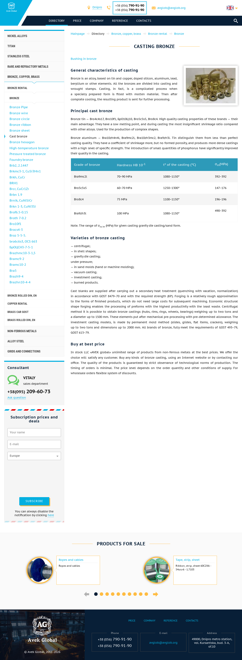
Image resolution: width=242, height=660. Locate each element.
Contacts (143, 21)
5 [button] (118, 594)
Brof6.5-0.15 (19, 212)
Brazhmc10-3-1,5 (22, 253)
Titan (11, 46)
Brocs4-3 (16, 230)
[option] (62, 570)
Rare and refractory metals (27, 67)
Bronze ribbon (20, 125)
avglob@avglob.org (171, 8)
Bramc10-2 (18, 265)
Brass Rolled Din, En (21, 320)
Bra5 (13, 271)
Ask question (16, 397)
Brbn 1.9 (16, 195)
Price (77, 21)
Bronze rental (17, 88)
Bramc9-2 (17, 259)
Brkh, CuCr (17, 177)
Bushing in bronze (83, 59)
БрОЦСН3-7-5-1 (21, 247)
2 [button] (101, 594)
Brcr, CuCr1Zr (19, 189)
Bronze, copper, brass (23, 77)
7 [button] (129, 594)
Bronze (14, 98)
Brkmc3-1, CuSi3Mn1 (25, 171)
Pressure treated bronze (28, 154)
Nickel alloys (17, 36)
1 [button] (96, 594)
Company (97, 21)
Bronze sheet (20, 130)
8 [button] (135, 594)
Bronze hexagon (22, 142)
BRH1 (14, 183)
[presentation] (24, 478)
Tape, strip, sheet (188, 560)
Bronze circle (20, 119)
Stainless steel (18, 56)
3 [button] (107, 594)
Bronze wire (19, 113)
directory (57, 21)
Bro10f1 (15, 224)
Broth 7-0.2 (18, 218)
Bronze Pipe (19, 107)
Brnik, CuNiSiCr (21, 200)
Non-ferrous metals (21, 331)
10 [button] (146, 594)
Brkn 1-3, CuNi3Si (23, 206)
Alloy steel (15, 341)
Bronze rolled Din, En (22, 295)
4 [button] (112, 594)
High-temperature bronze (29, 148)
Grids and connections (23, 351)
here (51, 515)
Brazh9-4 (16, 276)
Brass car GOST (18, 312)
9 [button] (140, 594)
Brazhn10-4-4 (20, 282)
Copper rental (17, 303)
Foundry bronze (21, 160)
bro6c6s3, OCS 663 (23, 241)
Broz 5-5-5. (18, 235)
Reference (120, 21)
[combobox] (97, 7)
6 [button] (124, 594)
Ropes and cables (71, 560)
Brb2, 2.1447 (19, 165)
